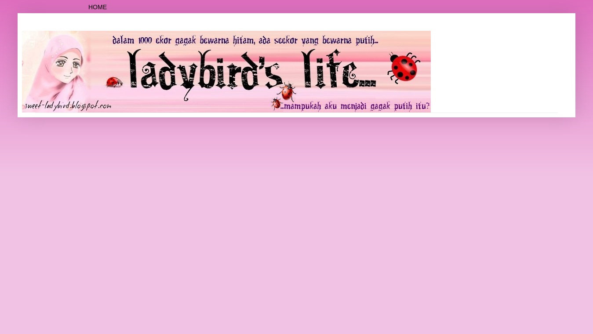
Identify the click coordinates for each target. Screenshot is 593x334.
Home (97, 7)
